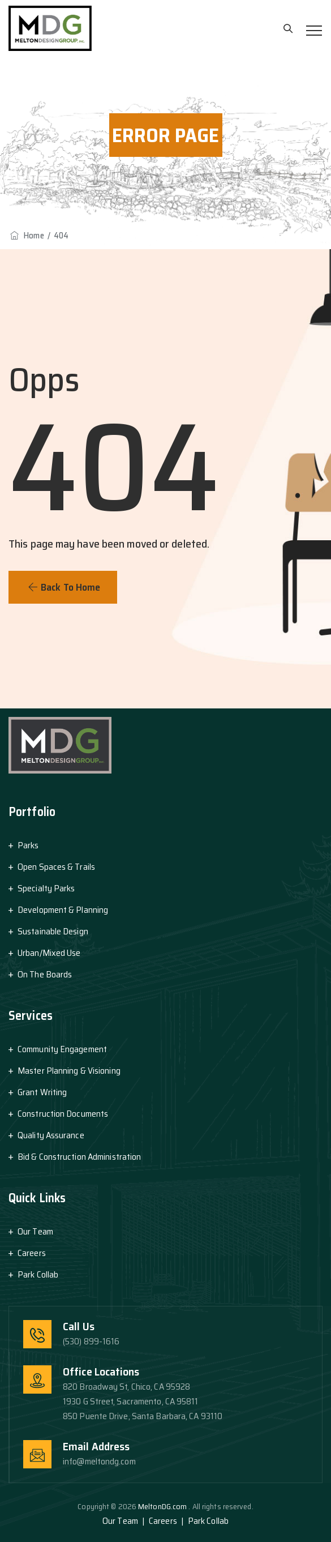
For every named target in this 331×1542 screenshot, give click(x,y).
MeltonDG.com (163, 1506)
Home (26, 235)
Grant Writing (42, 1092)
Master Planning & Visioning (69, 1070)
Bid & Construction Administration (79, 1157)
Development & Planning (63, 910)
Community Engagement (62, 1049)
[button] (62, 587)
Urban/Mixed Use (49, 953)
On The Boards (45, 974)
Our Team (35, 1231)
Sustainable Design (53, 931)
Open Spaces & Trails (56, 867)
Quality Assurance (51, 1135)
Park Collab (38, 1274)
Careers (32, 1253)
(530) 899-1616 (91, 1341)
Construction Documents (63, 1114)
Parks (28, 845)
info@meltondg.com (99, 1461)
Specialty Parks (46, 888)
